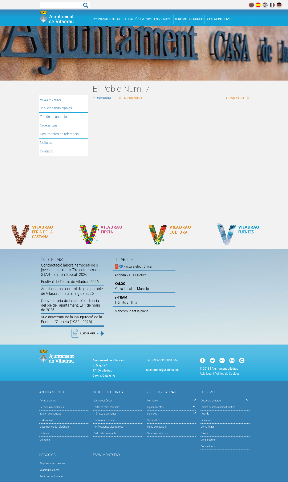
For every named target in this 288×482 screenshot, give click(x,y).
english (265, 5)
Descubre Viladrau (225, 400)
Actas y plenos (50, 99)
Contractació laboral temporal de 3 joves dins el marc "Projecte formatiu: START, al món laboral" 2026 (71, 270)
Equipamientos (171, 407)
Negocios (196, 19)
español (258, 5)
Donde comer (208, 439)
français (272, 5)
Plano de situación (157, 426)
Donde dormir (208, 446)
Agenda (205, 413)
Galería (204, 433)
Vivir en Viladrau (159, 19)
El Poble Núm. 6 (133, 97)
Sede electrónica (130, 19)
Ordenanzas (49, 125)
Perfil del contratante (104, 433)
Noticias (46, 143)
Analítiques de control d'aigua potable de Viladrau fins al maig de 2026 (72, 291)
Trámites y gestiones (104, 413)
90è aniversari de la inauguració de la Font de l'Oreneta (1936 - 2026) (71, 319)
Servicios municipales (56, 108)
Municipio (171, 400)
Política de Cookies (226, 373)
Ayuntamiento (104, 19)
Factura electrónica (103, 420)
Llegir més (92, 333)
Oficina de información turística (218, 407)
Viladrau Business (49, 470)
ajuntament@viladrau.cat (162, 370)
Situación (206, 420)
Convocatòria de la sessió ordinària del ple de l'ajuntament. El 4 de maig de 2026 (70, 305)
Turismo (181, 19)
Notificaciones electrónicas (108, 426)
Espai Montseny (218, 19)
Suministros (153, 420)
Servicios (171, 413)
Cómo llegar (207, 426)
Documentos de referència (59, 134)
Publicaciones (103, 97)
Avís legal (206, 373)
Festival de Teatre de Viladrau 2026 (70, 281)
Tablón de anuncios (54, 117)
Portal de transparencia (106, 407)
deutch (279, 5)
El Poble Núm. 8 (235, 97)
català (251, 5)
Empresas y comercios (52, 463)
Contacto (46, 151)
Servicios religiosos (157, 433)
